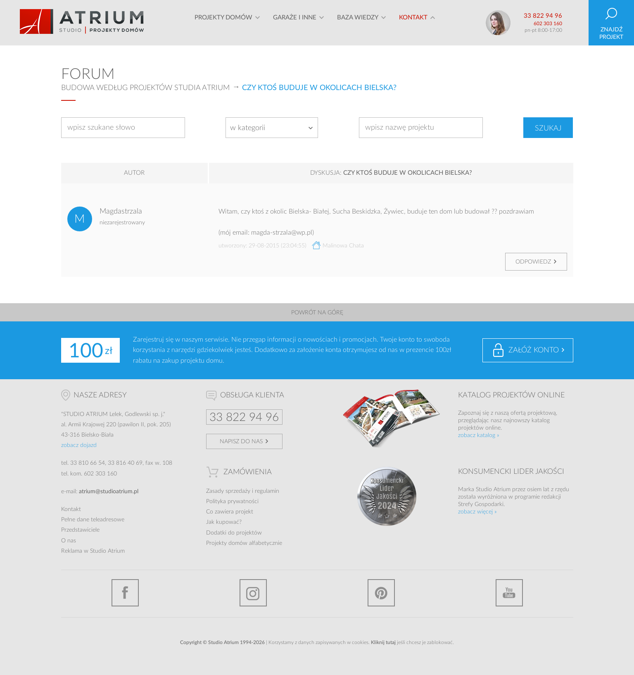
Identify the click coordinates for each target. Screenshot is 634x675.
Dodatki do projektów (234, 533)
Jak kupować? (224, 522)
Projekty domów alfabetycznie (244, 543)
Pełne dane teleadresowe (92, 520)
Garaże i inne (294, 22)
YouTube (509, 592)
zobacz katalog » (478, 435)
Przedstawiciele (80, 530)
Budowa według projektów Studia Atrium (145, 88)
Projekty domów (223, 22)
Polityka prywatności (232, 501)
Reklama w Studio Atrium (93, 551)
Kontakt (413, 22)
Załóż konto (533, 350)
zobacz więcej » (477, 512)
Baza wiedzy (357, 22)
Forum (88, 74)
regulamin (267, 491)
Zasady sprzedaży (228, 491)
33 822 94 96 (543, 16)
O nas (68, 541)
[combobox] (272, 127)
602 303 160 (548, 23)
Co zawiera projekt (229, 512)
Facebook (125, 592)
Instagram (253, 592)
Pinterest (381, 592)
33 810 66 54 (87, 463)
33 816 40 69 (125, 463)
